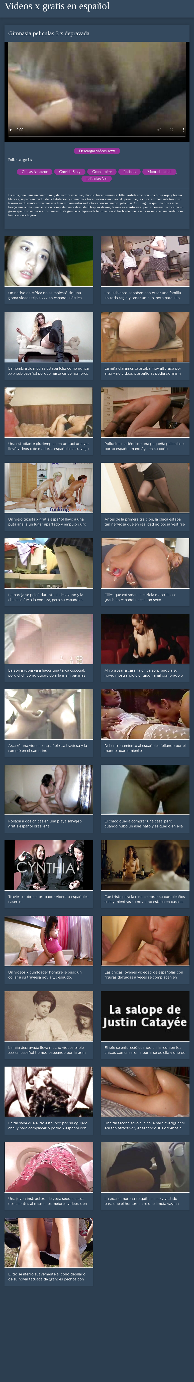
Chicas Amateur (35, 172)
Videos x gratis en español (57, 6)
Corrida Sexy (69, 172)
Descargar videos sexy (97, 151)
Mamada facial (159, 172)
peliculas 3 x (96, 179)
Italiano (129, 172)
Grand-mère (102, 172)
